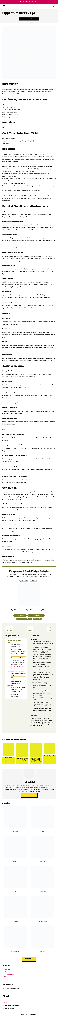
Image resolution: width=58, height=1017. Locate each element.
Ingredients (9, 629)
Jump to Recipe (24, 19)
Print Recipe (35, 19)
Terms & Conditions (8, 974)
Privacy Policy (7, 969)
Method (30, 629)
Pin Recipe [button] (34, 580)
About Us (5, 1000)
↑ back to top (29, 959)
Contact (5, 1002)
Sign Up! (5, 988)
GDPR (4, 972)
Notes (50, 629)
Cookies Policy (7, 976)
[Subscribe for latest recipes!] (29, 2)
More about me (28, 795)
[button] (25, 640)
